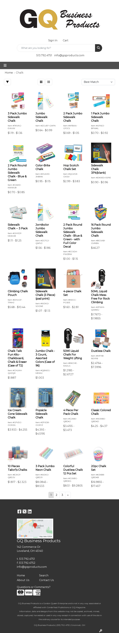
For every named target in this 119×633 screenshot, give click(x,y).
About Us (23, 580)
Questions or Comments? (33, 587)
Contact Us (46, 580)
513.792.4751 (44, 55)
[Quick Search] (56, 48)
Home (21, 575)
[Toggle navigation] (5, 65)
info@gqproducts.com (69, 55)
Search (43, 575)
